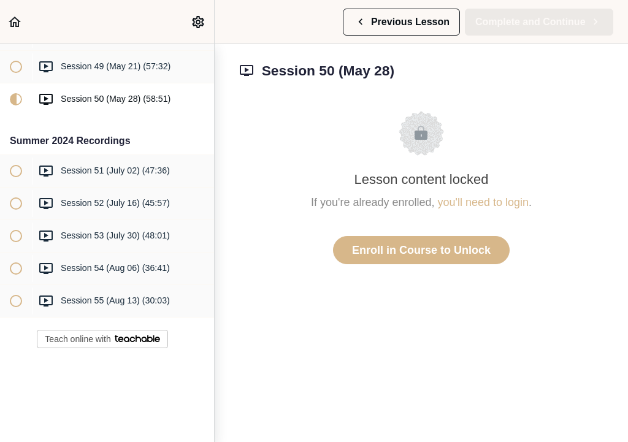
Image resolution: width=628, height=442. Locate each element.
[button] (15, 22)
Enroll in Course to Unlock (421, 250)
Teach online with (102, 339)
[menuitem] (198, 22)
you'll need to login (483, 202)
